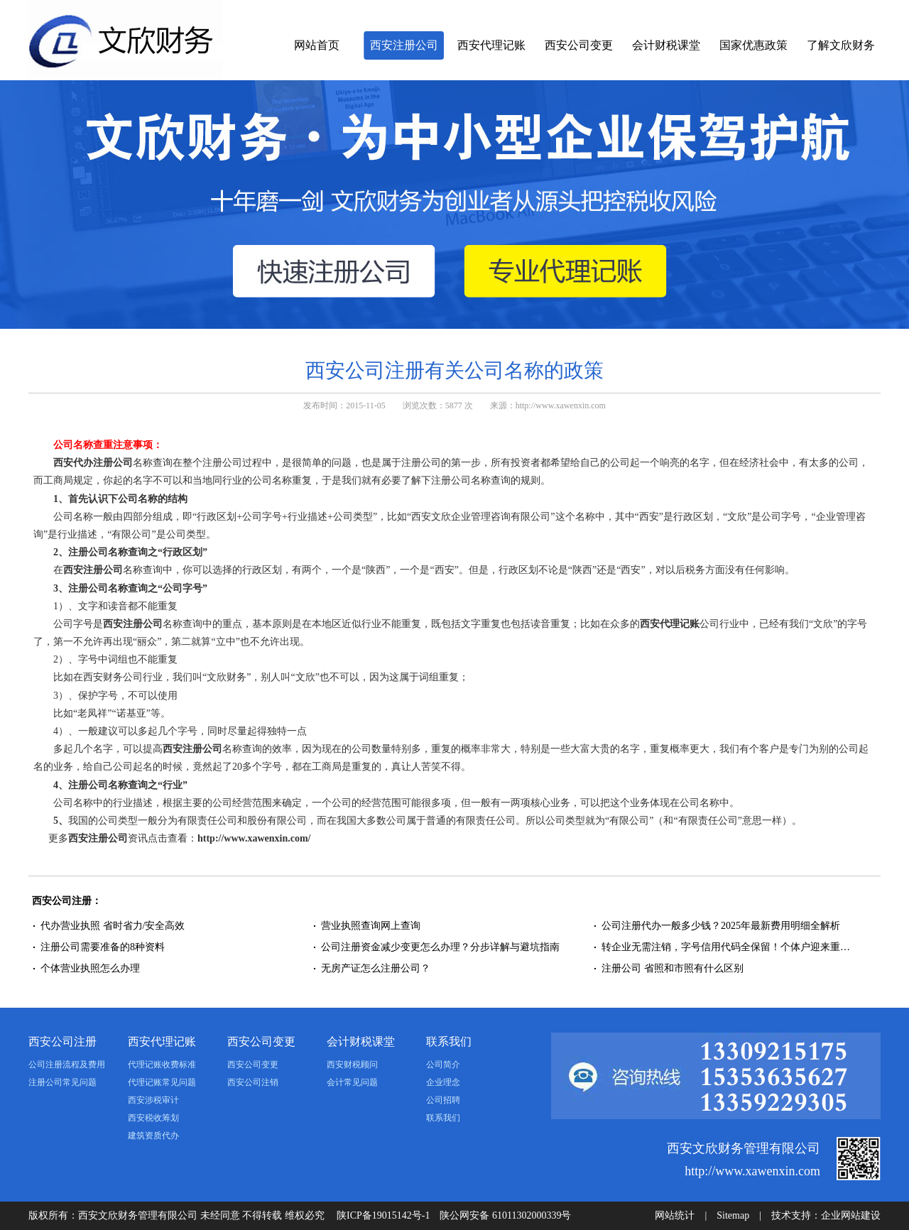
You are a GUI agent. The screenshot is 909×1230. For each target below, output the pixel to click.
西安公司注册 (62, 1041)
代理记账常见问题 (162, 1082)
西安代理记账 (491, 45)
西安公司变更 (579, 45)
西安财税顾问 (352, 1065)
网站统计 (675, 1215)
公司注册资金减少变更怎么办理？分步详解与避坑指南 (440, 947)
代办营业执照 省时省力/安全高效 (112, 925)
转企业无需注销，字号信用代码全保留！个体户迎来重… (726, 947)
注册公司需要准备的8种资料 (102, 947)
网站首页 (316, 45)
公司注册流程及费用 (66, 1065)
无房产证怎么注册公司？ (375, 968)
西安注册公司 (404, 45)
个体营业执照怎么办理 (91, 968)
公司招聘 (443, 1100)
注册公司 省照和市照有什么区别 (673, 968)
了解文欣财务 (841, 45)
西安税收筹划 (153, 1118)
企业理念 (443, 1082)
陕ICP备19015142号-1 (383, 1215)
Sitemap (733, 1215)
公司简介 (443, 1065)
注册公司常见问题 (62, 1082)
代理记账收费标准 (162, 1065)
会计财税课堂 (666, 45)
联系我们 (449, 1041)
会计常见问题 (352, 1082)
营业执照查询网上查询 (370, 925)
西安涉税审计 (153, 1100)
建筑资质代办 (153, 1136)
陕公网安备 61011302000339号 (505, 1215)
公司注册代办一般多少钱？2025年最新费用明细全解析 (721, 925)
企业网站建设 (851, 1215)
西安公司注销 (252, 1082)
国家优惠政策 (753, 45)
